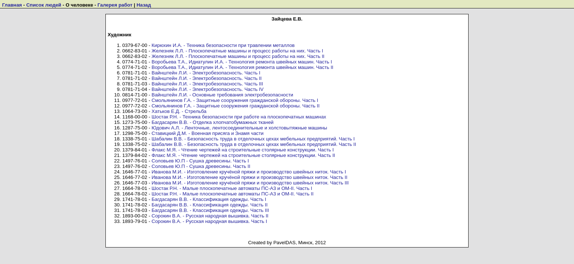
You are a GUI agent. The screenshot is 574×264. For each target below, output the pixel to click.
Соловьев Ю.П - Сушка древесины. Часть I (200, 161)
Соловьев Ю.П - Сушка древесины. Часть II (201, 166)
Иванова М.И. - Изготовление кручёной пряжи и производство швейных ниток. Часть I (249, 172)
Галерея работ (115, 5)
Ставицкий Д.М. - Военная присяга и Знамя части (208, 133)
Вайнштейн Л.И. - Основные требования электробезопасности (222, 95)
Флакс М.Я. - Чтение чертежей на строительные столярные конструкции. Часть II (243, 155)
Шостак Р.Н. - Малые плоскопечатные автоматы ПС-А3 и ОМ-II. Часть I (232, 188)
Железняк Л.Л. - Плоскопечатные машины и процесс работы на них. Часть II (238, 56)
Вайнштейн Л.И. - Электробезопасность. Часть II (207, 78)
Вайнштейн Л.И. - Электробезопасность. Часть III (207, 84)
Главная (12, 5)
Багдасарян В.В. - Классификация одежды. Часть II (210, 205)
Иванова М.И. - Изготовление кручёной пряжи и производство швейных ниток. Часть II (249, 177)
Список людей (43, 5)
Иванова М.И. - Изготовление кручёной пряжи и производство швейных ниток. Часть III (250, 183)
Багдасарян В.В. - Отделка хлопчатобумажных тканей (212, 122)
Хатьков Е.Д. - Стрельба (179, 111)
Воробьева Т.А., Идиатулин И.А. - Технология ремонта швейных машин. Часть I (242, 62)
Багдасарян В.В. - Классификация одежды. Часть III (210, 210)
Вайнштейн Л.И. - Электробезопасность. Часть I (206, 73)
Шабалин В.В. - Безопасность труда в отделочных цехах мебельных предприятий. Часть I (253, 139)
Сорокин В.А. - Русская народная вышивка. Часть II (210, 216)
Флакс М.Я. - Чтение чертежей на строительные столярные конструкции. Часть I (243, 150)
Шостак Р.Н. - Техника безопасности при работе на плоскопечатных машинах (239, 117)
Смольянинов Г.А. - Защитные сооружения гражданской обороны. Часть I (235, 100)
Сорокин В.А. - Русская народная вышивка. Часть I (209, 221)
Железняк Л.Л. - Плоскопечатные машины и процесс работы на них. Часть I (237, 51)
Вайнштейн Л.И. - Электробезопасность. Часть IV (208, 89)
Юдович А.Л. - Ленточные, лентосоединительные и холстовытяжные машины (239, 128)
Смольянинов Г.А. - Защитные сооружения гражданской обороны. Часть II (236, 106)
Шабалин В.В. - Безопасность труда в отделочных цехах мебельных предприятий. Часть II (254, 144)
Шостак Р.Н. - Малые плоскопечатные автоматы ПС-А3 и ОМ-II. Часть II (232, 194)
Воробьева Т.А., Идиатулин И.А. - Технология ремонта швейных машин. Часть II (242, 67)
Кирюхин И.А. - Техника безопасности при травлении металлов (223, 45)
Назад (144, 5)
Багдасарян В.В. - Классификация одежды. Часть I (209, 199)
